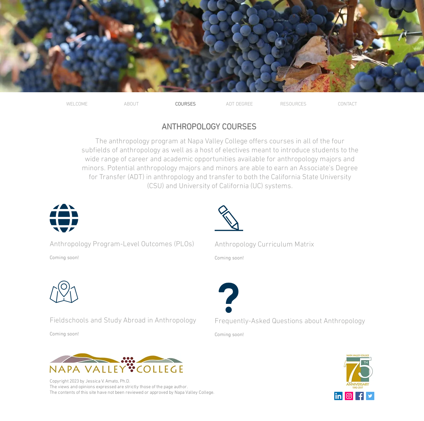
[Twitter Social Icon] (370, 396)
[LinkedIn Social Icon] (338, 396)
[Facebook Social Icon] (359, 396)
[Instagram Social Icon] (349, 396)
